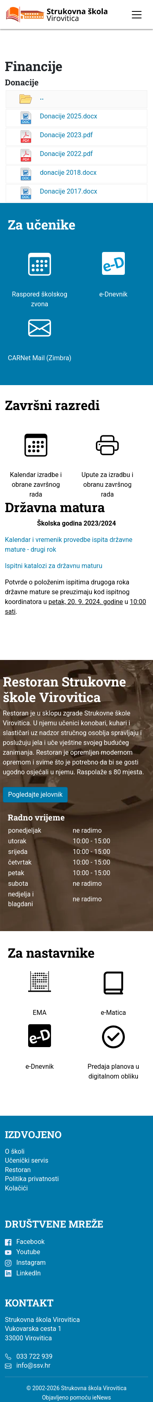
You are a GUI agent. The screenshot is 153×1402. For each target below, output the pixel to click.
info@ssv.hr (33, 1365)
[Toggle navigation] (136, 15)
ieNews (101, 1397)
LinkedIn (23, 1273)
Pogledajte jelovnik (35, 794)
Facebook (24, 1242)
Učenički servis (27, 1160)
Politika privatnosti (32, 1179)
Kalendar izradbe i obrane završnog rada (36, 472)
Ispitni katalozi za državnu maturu (53, 566)
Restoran (18, 1170)
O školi (14, 1151)
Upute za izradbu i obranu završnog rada (107, 472)
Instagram (25, 1262)
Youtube (22, 1252)
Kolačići (16, 1188)
